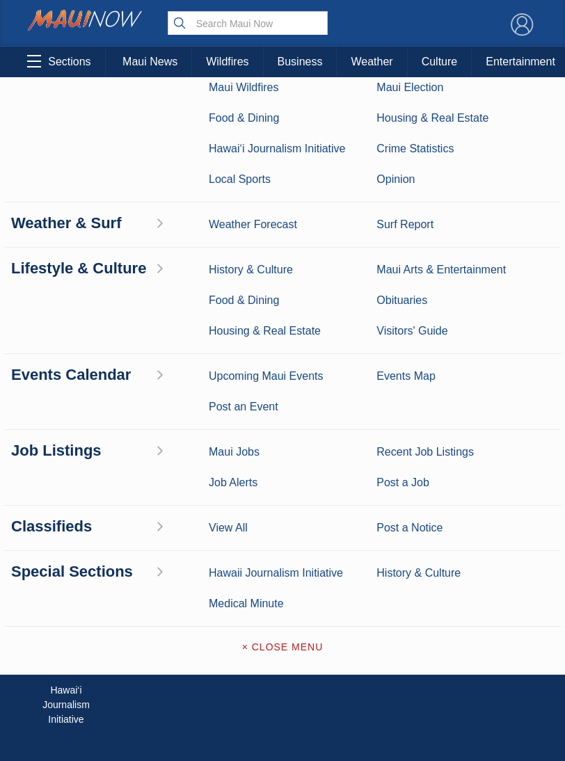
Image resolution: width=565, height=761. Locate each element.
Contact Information (282, 513)
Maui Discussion (66, 589)
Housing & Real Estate (66, 625)
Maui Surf (66, 523)
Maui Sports (137, 523)
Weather (371, 61)
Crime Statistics (66, 553)
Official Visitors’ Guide (137, 661)
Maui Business (137, 480)
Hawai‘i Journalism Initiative (66, 704)
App (282, 571)
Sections (58, 61)
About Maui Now (283, 484)
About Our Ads (497, 585)
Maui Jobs (66, 653)
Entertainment (137, 502)
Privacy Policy (427, 585)
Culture (440, 61)
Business (300, 61)
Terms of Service (282, 630)
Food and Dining (137, 589)
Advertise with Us (282, 542)
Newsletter (282, 601)
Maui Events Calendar (137, 625)
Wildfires (227, 61)
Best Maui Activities (137, 553)
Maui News (149, 61)
